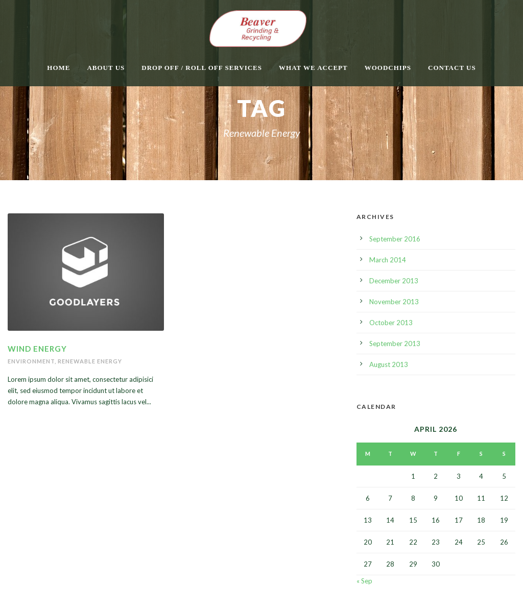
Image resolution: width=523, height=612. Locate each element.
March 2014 (387, 260)
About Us (106, 67)
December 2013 (393, 281)
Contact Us (452, 67)
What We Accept (313, 67)
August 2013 (388, 364)
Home (58, 67)
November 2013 (394, 302)
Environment (31, 361)
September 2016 (394, 239)
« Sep (364, 581)
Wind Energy (37, 348)
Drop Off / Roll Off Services (201, 67)
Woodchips (388, 67)
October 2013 (391, 323)
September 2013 (394, 343)
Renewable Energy (90, 361)
